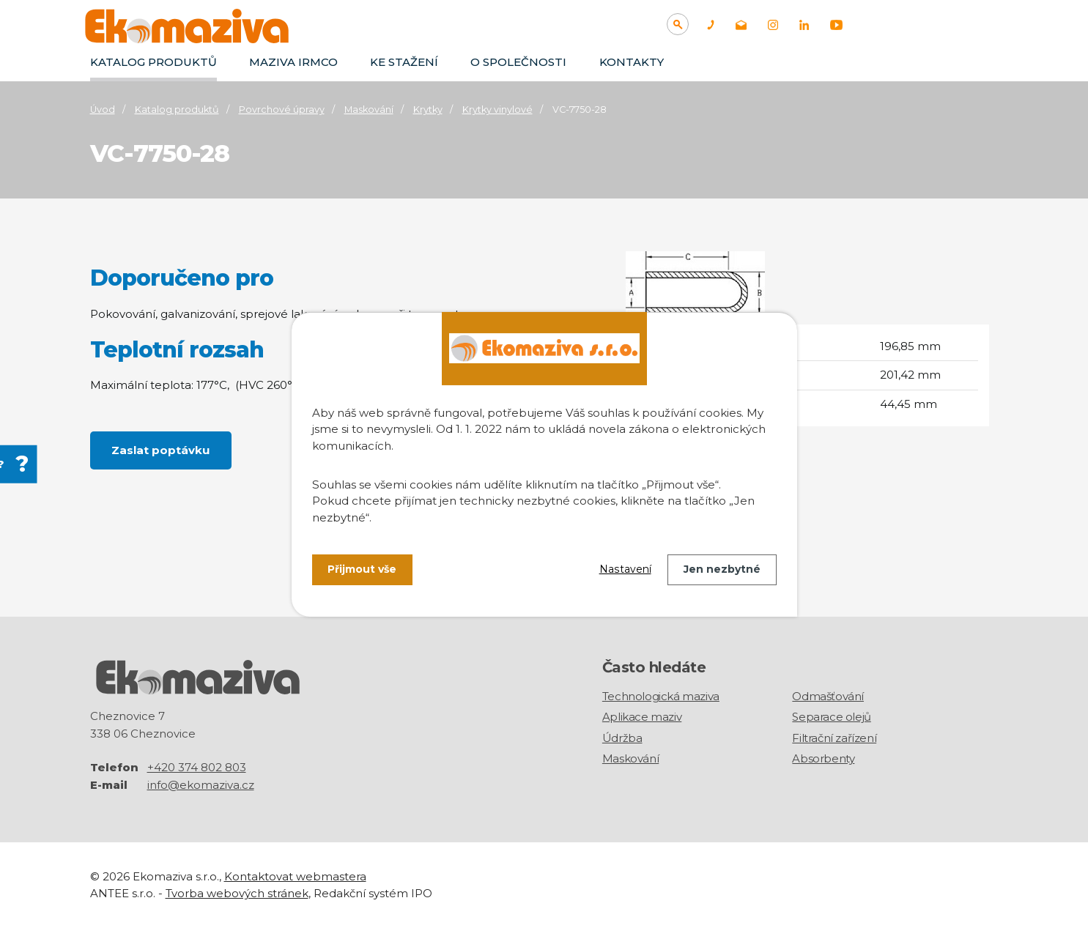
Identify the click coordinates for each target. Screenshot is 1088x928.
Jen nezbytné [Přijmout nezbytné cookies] (722, 569)
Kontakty (631, 62)
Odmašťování (828, 696)
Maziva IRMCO (293, 62)
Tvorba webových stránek (237, 892)
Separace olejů (831, 717)
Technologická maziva (660, 696)
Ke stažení (404, 62)
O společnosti (518, 62)
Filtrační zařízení (834, 738)
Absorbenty (823, 758)
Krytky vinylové (497, 109)
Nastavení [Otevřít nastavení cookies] (625, 569)
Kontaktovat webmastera (295, 876)
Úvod (102, 109)
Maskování (368, 109)
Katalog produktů (153, 62)
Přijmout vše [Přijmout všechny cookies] (362, 569)
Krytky (428, 109)
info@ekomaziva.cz (200, 785)
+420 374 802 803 (196, 767)
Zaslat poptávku (161, 450)
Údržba (622, 738)
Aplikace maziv (641, 717)
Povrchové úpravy (282, 109)
